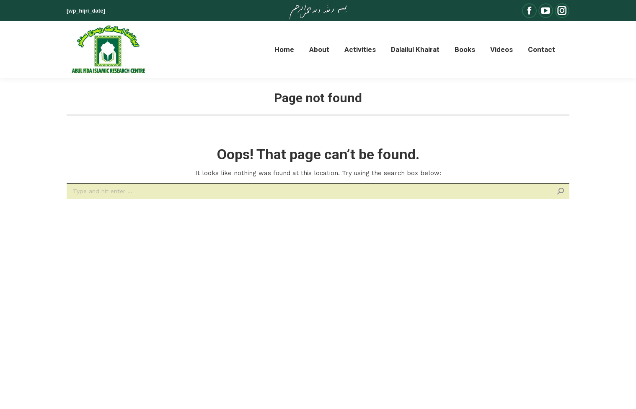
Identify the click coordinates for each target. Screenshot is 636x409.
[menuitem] (284, 49)
